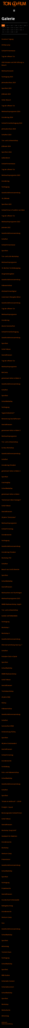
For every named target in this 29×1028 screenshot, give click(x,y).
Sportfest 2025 (6, 88)
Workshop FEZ (6, 558)
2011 (3, 32)
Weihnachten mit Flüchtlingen (12, 593)
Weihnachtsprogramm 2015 (11, 598)
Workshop (5, 848)
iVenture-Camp (7, 853)
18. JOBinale (5, 198)
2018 (17, 27)
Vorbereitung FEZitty (9, 732)
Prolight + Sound (7, 807)
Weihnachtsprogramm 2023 (11, 175)
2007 (17, 32)
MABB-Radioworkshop (9, 674)
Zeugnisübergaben (8, 274)
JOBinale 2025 (6, 94)
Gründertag (5, 181)
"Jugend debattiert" (8, 413)
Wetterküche (6, 1010)
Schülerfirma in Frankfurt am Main (13, 210)
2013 (17, 29)
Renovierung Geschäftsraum (11, 419)
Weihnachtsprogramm (9, 262)
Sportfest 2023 (6, 204)
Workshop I (5, 627)
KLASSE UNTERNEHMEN (9, 616)
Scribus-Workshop (8, 448)
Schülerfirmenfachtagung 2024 (12, 123)
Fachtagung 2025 (7, 77)
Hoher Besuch (6, 100)
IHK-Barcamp (6, 45)
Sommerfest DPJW (8, 726)
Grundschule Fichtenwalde (10, 900)
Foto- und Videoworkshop (10, 772)
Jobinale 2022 (6, 227)
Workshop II (6, 633)
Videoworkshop (7, 285)
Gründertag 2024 (7, 117)
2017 (21, 27)
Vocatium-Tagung (7, 39)
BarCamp (5, 372)
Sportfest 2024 (6, 152)
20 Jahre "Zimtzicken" (9, 517)
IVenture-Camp (7, 917)
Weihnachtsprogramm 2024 (11, 111)
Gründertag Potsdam (9, 465)
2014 (12, 29)
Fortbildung (6, 766)
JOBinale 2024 (6, 146)
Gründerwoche (6, 535)
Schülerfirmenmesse (8, 51)
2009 (12, 32)
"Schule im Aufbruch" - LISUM (11, 801)
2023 (20, 25)
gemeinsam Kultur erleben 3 (11, 430)
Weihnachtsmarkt (7, 71)
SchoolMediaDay (7, 401)
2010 (8, 32)
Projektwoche (6, 888)
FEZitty (4, 703)
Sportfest (5, 251)
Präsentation (6, 859)
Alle (3, 25)
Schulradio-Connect (8, 981)
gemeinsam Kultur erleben (10, 494)
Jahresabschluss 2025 (9, 82)
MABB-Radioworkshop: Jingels (11, 604)
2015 (8, 29)
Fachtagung (5, 187)
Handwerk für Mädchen (9, 836)
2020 (8, 27)
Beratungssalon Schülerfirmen (12, 813)
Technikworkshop (7, 691)
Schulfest (5, 239)
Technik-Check (6, 952)
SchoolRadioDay (7, 668)
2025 (12, 25)
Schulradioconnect (8, 987)
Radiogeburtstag (7, 906)
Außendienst (6, 158)
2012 (21, 29)
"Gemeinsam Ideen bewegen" (11, 500)
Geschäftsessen (7, 355)
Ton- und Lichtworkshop (10, 140)
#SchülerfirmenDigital (9, 291)
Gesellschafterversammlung (11, 193)
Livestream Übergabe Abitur (11, 297)
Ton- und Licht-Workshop (10, 256)
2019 (12, 27)
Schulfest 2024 (6, 135)
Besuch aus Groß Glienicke (10, 569)
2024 (16, 25)
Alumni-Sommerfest (8, 326)
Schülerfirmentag (7, 529)
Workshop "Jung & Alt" (9, 830)
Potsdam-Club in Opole (9, 656)
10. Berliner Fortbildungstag (11, 268)
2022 (25, 25)
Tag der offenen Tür (8, 56)
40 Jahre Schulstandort (9, 743)
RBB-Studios (6, 975)
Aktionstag (5, 946)
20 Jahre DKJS (6, 697)
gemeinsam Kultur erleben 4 (11, 378)
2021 (3, 27)
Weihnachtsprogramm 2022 (11, 222)
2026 (7, 25)
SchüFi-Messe (6, 349)
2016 (3, 29)
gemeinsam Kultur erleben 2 (11, 471)
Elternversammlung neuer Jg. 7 (12, 645)
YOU (3, 923)
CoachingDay (6, 482)
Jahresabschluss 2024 (9, 129)
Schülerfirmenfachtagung (10, 332)
